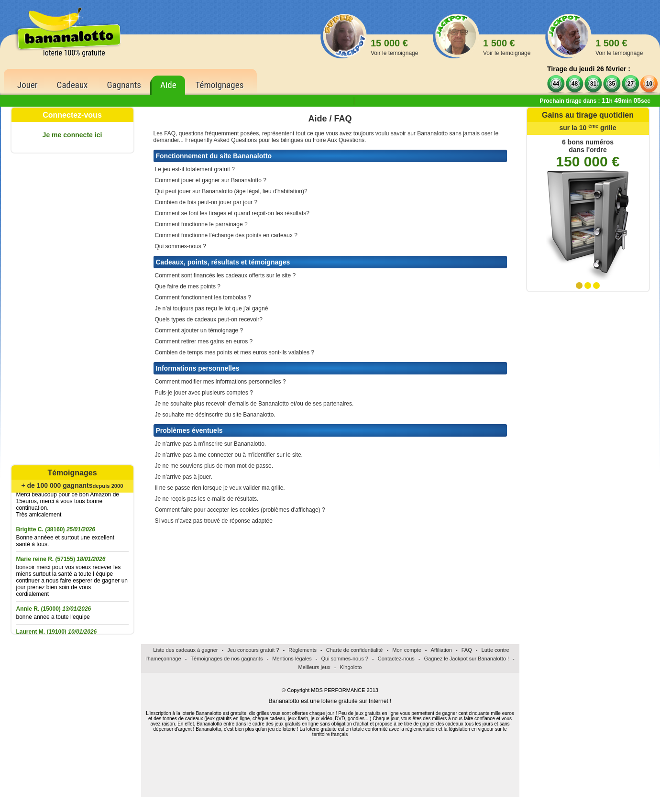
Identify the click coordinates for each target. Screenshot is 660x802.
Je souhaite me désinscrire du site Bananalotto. (215, 414)
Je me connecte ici (72, 135)
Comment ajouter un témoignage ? (199, 330)
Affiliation (441, 650)
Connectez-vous (72, 115)
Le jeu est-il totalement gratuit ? (195, 169)
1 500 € (506, 47)
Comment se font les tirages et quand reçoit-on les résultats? (232, 213)
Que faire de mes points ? (187, 286)
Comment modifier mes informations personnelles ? (220, 381)
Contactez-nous (396, 658)
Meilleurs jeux (314, 667)
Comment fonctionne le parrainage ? (201, 224)
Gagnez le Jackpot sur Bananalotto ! (466, 658)
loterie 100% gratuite (74, 52)
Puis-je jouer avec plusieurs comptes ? (204, 392)
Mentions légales (292, 658)
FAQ (467, 650)
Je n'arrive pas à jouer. (183, 476)
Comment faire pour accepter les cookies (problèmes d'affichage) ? (240, 509)
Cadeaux (72, 84)
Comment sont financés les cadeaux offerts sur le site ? (225, 275)
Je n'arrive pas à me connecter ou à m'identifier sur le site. (229, 454)
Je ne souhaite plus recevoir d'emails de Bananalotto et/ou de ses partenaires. (254, 403)
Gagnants (124, 84)
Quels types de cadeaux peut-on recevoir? (209, 319)
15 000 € (394, 47)
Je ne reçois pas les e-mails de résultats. (207, 498)
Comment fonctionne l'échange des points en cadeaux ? (226, 235)
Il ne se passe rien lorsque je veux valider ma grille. (220, 487)
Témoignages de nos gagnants (226, 658)
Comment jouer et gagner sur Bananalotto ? (210, 180)
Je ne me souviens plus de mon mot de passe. (214, 465)
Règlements (302, 650)
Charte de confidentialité (354, 650)
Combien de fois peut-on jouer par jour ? (206, 202)
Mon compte (406, 650)
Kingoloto (351, 667)
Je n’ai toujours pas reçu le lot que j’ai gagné (211, 308)
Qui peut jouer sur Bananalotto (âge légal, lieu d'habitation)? (231, 191)
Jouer (27, 84)
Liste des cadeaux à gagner (185, 650)
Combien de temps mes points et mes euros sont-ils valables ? (235, 352)
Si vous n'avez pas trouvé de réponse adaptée (214, 520)
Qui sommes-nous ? (180, 246)
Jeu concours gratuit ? (253, 650)
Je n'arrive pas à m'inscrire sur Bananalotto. (210, 443)
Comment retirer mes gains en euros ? (204, 341)
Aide (168, 84)
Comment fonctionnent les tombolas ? (203, 297)
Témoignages (220, 84)
